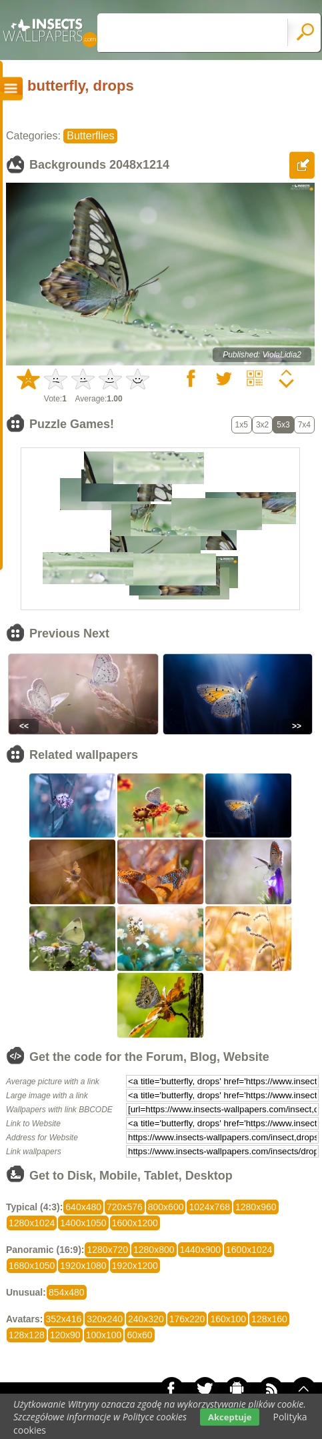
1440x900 (200, 1249)
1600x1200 (135, 1223)
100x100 (104, 1335)
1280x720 (107, 1249)
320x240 (105, 1319)
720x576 (125, 1207)
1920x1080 (83, 1265)
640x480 (83, 1207)
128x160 (269, 1319)
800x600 (166, 1207)
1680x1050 (32, 1265)
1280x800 (154, 1249)
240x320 (146, 1319)
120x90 (65, 1335)
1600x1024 (249, 1249)
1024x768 (209, 1207)
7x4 (304, 424)
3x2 (262, 424)
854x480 (67, 1292)
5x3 (283, 424)
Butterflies (90, 135)
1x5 (241, 424)
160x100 (228, 1319)
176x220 (187, 1319)
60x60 (139, 1335)
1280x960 (256, 1207)
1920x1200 (135, 1265)
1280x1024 (32, 1223)
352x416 (64, 1319)
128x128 (27, 1335)
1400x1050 (83, 1223)
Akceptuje (229, 1417)
